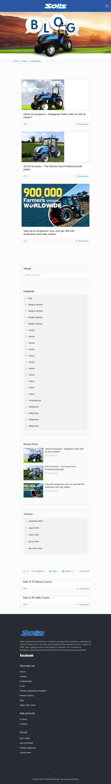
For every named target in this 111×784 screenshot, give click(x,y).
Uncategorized (34, 400)
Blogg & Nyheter (35, 304)
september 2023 (35, 521)
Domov (23, 672)
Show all (84, 571)
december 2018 (35, 548)
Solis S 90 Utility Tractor (36, 597)
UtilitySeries (33, 407)
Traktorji (23, 676)
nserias (31, 330)
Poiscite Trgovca (27, 695)
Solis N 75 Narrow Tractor (37, 581)
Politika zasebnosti (28, 748)
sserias (31, 349)
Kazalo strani (25, 752)
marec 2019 (33, 535)
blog (30, 298)
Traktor (31, 375)
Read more (83, 124)
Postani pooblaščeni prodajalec (33, 691)
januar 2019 (33, 541)
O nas (22, 686)
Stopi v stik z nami (27, 705)
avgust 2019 (33, 528)
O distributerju (26, 681)
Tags (54, 571)
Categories (38, 571)
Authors (68, 571)
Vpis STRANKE (26, 743)
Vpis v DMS (25, 738)
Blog (22, 700)
